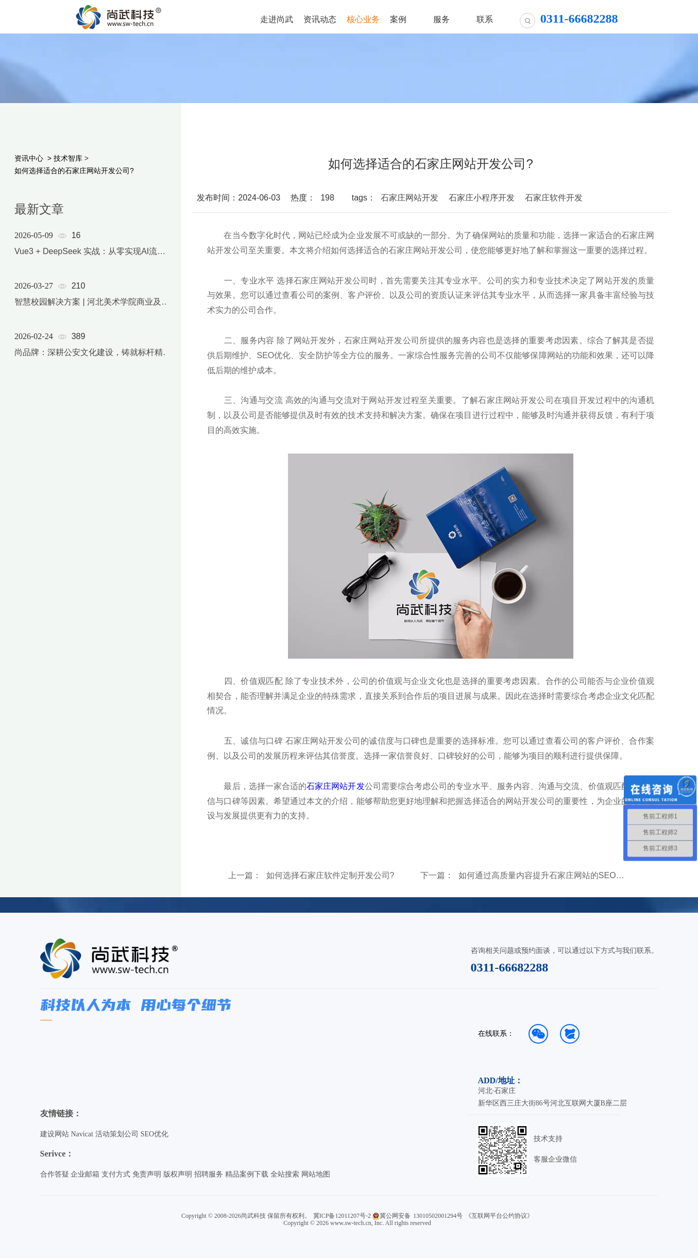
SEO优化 (154, 1134)
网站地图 (315, 1174)
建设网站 (54, 1134)
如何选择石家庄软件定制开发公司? (330, 875)
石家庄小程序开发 (482, 197)
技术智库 (68, 158)
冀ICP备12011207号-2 (342, 1216)
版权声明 (177, 1174)
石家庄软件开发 (554, 197)
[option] (93, 307)
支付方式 (115, 1174)
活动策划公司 (117, 1134)
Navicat (82, 1134)
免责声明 (146, 1174)
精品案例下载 (246, 1174)
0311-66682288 (510, 967)
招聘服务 (208, 1174)
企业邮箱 (85, 1174)
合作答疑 (54, 1174)
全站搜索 (284, 1174)
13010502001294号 (438, 1216)
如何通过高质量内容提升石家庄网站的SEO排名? (543, 875)
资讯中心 (28, 158)
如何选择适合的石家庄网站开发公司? (74, 170)
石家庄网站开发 (409, 197)
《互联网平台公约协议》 (499, 1216)
